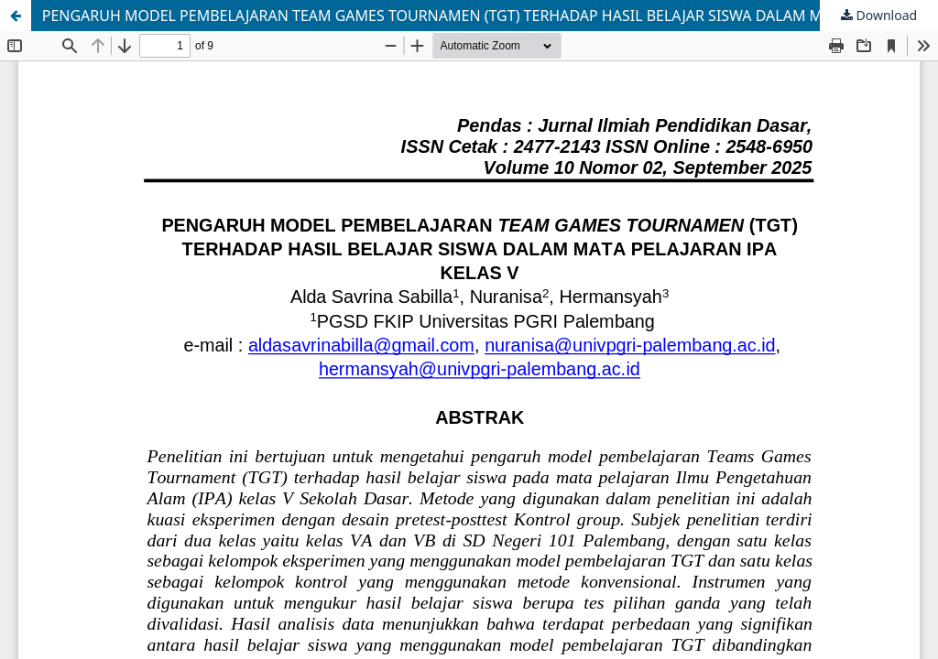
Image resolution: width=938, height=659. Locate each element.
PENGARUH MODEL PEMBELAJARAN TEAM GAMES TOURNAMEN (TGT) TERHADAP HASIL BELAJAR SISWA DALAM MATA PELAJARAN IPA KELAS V (490, 15)
